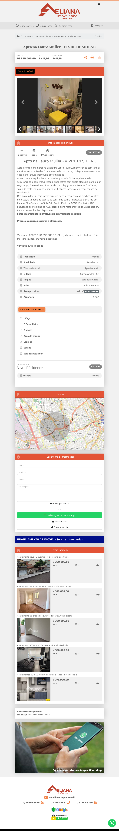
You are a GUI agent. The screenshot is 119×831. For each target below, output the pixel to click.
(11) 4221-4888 (46, 26)
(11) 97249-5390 (65, 26)
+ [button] (18, 401)
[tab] (25, 71)
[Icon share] (97, 25)
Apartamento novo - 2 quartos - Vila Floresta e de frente (42, 556)
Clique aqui (22, 714)
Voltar (98, 36)
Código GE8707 (75, 36)
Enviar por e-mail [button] (59, 503)
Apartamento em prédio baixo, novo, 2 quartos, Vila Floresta (44, 615)
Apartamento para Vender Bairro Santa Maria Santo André (44, 586)
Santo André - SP (43, 36)
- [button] (18, 405)
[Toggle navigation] (98, 4)
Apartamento (60, 36)
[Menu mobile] (59, 11)
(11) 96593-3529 (27, 26)
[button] (23, 102)
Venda (30, 36)
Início (20, 36)
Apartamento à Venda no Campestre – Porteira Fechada (42, 645)
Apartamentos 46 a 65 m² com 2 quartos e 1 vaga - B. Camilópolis (47, 674)
